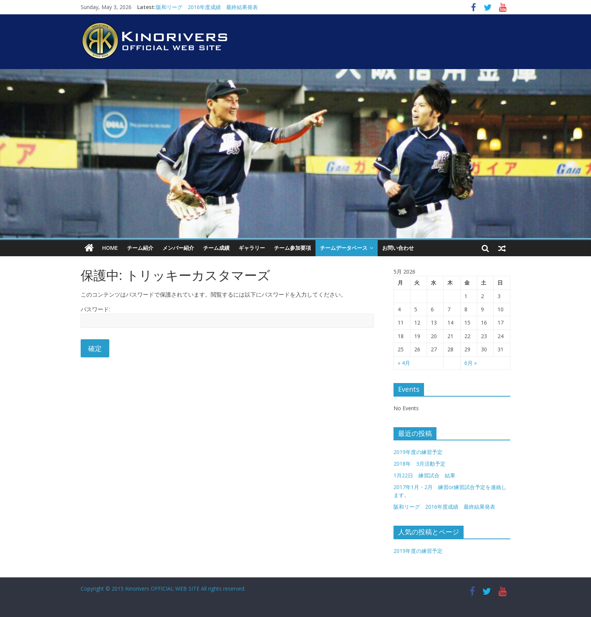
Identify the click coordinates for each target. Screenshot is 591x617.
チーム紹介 (140, 247)
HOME (110, 247)
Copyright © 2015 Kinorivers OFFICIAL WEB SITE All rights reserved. (163, 588)
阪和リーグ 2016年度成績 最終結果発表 (207, 7)
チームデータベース (343, 247)
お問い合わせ (398, 247)
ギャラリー (252, 247)
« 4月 (404, 362)
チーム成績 (216, 247)
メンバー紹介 (178, 247)
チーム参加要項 (292, 247)
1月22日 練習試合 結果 (424, 475)
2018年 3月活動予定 (419, 463)
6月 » (470, 362)
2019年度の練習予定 (417, 451)
